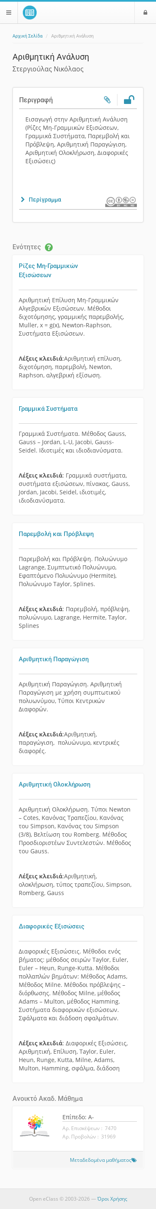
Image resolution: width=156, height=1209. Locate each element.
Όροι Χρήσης (112, 1198)
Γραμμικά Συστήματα (48, 408)
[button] (40, 199)
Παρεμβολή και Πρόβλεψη (56, 534)
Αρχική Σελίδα (27, 36)
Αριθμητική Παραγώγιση (54, 659)
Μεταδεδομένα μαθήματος (100, 1159)
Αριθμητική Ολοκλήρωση (54, 784)
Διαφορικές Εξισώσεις (51, 926)
